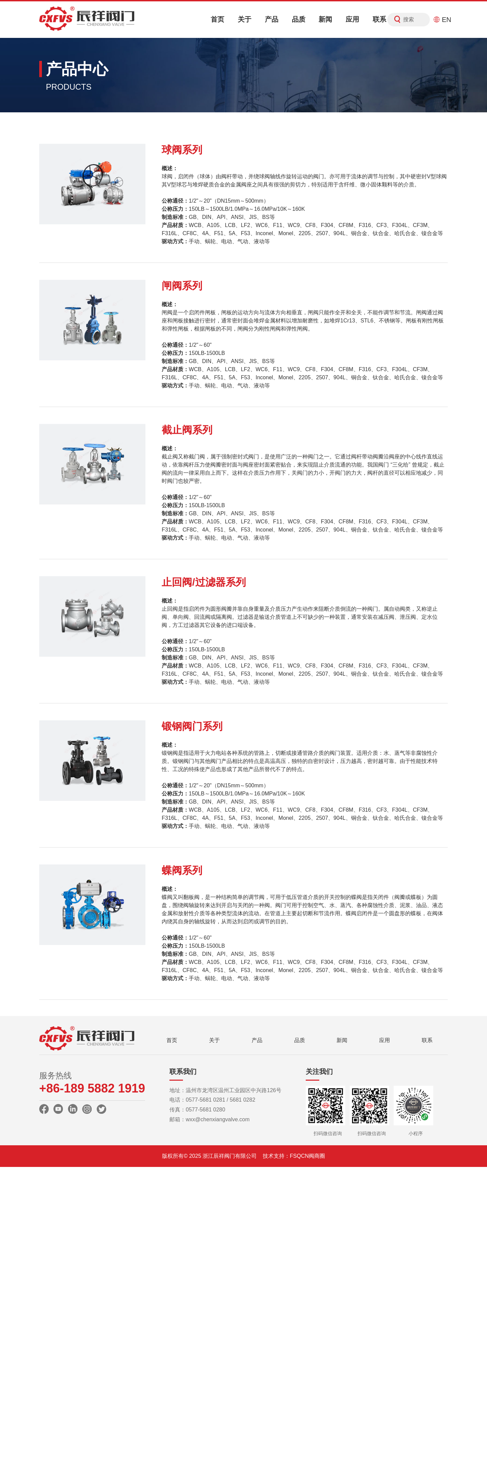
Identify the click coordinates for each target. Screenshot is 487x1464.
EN (442, 20)
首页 (217, 19)
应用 (352, 19)
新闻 (325, 19)
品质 (298, 19)
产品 (271, 19)
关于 (244, 19)
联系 (379, 19)
